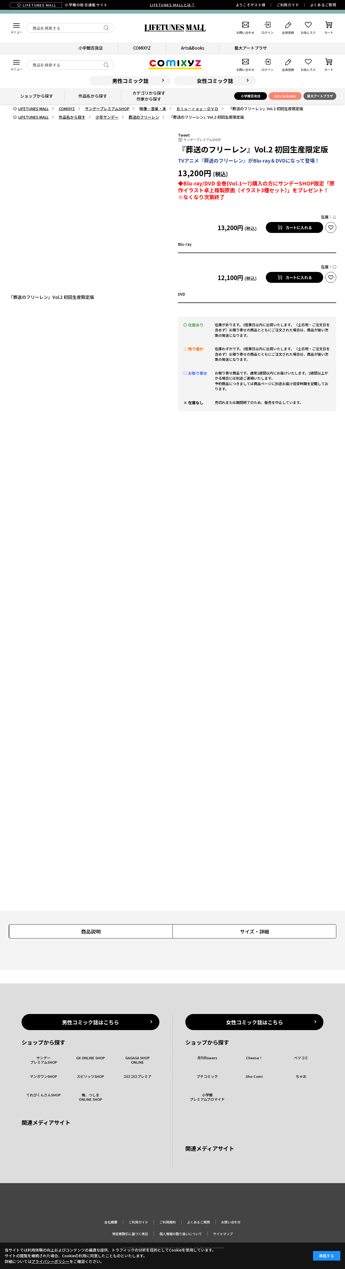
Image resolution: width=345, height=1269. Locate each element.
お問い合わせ (231, 1222)
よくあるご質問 (323, 4)
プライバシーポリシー (50, 1261)
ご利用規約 (167, 1222)
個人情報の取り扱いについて (180, 1233)
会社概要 (110, 1222)
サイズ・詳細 (254, 931)
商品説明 (91, 931)
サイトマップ (223, 1233)
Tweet (184, 135)
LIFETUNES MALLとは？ (172, 4)
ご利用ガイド (287, 4)
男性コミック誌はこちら (90, 1022)
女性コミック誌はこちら (254, 1022)
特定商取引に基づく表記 (130, 1233)
